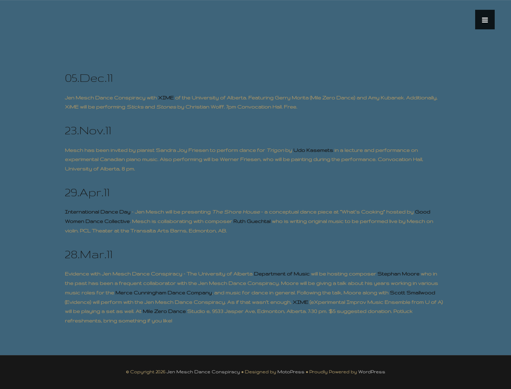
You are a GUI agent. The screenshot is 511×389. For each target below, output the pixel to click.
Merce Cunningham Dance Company (163, 292)
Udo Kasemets (313, 150)
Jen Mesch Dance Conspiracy (203, 371)
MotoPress (290, 371)
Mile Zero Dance (164, 311)
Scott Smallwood (412, 292)
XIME (166, 97)
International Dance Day (97, 212)
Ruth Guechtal (251, 221)
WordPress (371, 371)
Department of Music (282, 274)
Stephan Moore (398, 274)
